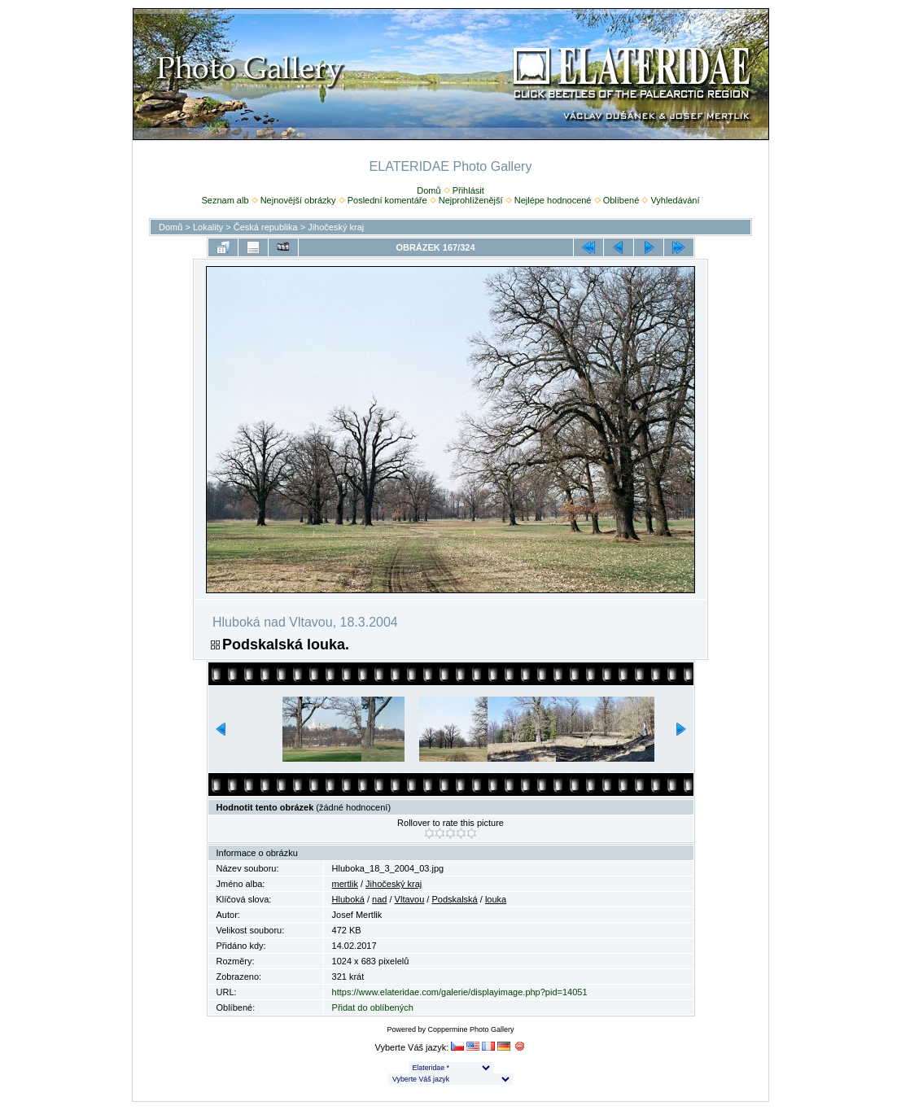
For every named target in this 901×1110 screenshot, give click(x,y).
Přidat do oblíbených (372, 1007)
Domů (428, 190)
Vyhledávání (674, 200)
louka (495, 899)
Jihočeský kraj (336, 227)
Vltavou (410, 899)
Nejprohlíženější (471, 200)
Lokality (208, 227)
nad (379, 899)
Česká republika (266, 227)
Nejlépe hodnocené (553, 200)
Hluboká (348, 899)
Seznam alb (224, 200)
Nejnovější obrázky (298, 200)
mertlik (345, 884)
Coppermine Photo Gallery (470, 1029)
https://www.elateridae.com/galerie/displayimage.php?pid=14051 (460, 992)
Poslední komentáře (387, 200)
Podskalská (454, 899)
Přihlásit (468, 190)
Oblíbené (621, 200)
